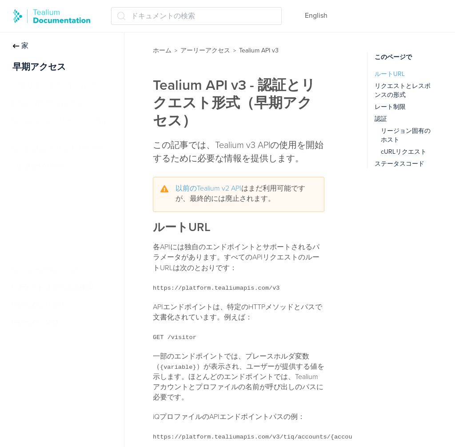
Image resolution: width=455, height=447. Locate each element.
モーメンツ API (39, 305)
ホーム (162, 50)
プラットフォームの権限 (54, 287)
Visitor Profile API (47, 235)
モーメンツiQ (36, 322)
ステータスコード (399, 164)
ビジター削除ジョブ (44, 270)
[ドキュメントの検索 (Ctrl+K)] (196, 16)
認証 (381, 119)
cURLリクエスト (404, 152)
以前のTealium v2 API (208, 188)
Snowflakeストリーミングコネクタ (64, 126)
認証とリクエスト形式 (56, 252)
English (316, 15)
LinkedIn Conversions (46, 103)
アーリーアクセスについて (55, 85)
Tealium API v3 (39, 165)
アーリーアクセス (205, 50)
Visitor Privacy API (48, 218)
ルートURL (390, 74)
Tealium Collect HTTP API (60, 200)
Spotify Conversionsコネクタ (57, 148)
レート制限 (390, 107)
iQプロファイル (44, 183)
